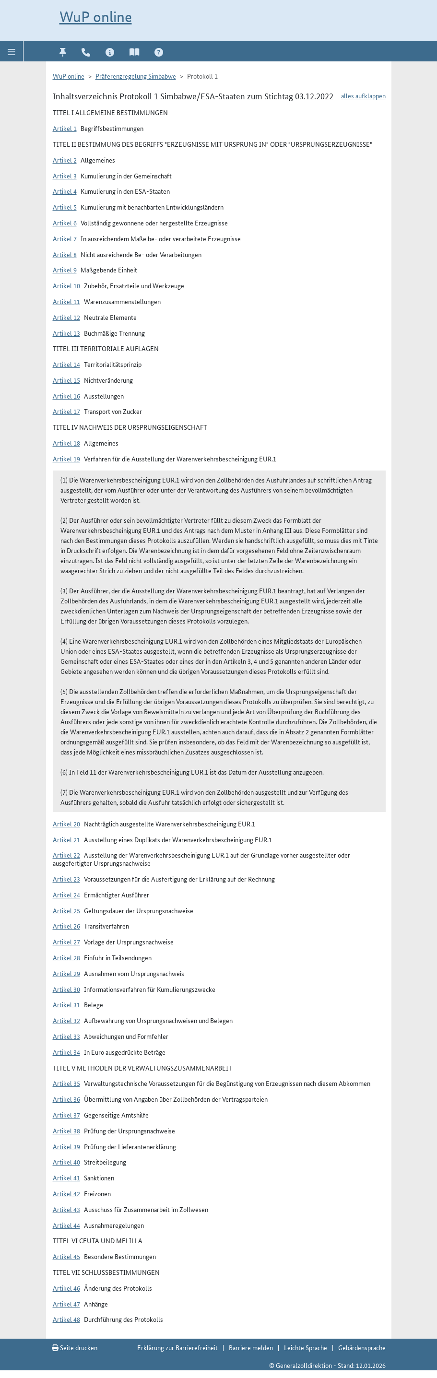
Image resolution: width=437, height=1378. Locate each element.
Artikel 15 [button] (66, 380)
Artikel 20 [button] (66, 823)
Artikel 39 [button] (66, 1146)
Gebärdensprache (362, 1347)
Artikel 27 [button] (66, 941)
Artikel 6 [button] (65, 222)
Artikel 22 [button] (66, 855)
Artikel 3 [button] (65, 175)
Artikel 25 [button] (66, 910)
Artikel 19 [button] (66, 458)
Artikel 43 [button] (66, 1209)
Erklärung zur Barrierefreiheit (177, 1347)
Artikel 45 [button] (66, 1256)
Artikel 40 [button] (66, 1161)
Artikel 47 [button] (66, 1303)
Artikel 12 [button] (66, 317)
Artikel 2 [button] (65, 160)
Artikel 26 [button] (66, 925)
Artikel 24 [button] (66, 894)
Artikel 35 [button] (66, 1083)
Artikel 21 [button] (66, 839)
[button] (12, 51)
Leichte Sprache (305, 1347)
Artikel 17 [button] (66, 411)
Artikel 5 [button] (65, 207)
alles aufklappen (363, 95)
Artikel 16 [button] (66, 395)
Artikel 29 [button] (66, 973)
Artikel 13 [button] (66, 333)
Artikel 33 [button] (66, 1036)
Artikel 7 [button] (65, 238)
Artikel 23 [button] (66, 878)
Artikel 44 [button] (66, 1225)
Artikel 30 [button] (66, 989)
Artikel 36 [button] (66, 1099)
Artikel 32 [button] (66, 1020)
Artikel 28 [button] (66, 957)
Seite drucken (74, 1347)
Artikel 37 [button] (66, 1114)
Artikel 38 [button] (66, 1130)
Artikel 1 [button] (65, 128)
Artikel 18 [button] (66, 443)
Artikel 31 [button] (66, 1004)
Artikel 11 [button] (66, 301)
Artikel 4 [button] (65, 191)
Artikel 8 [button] (65, 254)
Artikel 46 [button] (66, 1288)
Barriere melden (251, 1347)
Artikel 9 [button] (65, 269)
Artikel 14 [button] (66, 364)
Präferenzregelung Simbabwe (135, 76)
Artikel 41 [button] (66, 1177)
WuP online (95, 16)
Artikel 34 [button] (66, 1052)
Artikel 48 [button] (66, 1319)
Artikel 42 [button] (66, 1193)
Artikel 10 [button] (66, 285)
